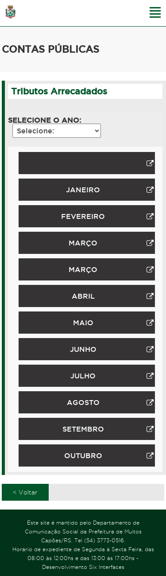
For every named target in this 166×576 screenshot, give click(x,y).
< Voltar (25, 492)
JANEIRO (109, 189)
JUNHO (112, 349)
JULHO (111, 375)
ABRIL (113, 296)
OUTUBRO (109, 455)
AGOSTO (110, 402)
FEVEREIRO (107, 216)
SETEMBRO (108, 428)
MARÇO (111, 242)
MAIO (113, 322)
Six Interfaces (106, 567)
